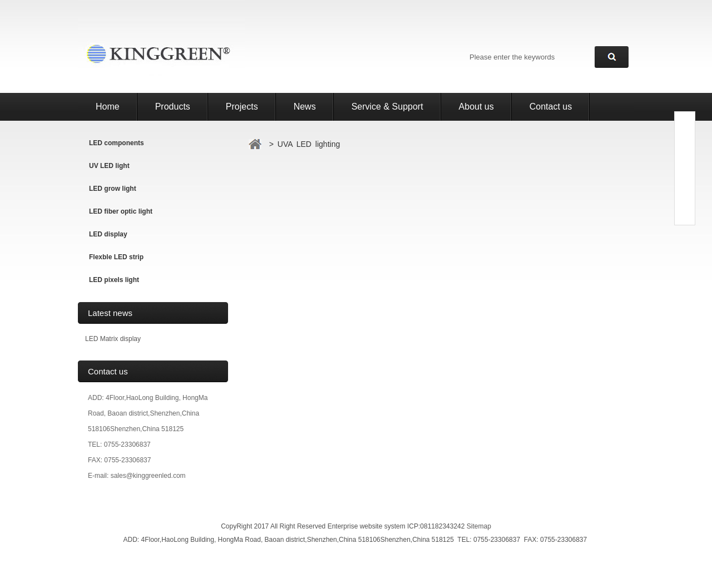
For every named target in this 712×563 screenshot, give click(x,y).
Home (108, 106)
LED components (116, 143)
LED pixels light (114, 280)
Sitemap (479, 526)
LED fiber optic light (120, 211)
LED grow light (112, 188)
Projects (242, 106)
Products (172, 106)
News (305, 106)
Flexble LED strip (116, 257)
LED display (108, 234)
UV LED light (109, 166)
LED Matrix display (113, 339)
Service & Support (387, 106)
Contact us (551, 106)
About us (476, 106)
